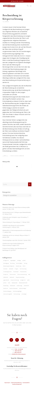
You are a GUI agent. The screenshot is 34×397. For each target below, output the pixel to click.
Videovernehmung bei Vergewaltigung (11, 222)
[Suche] (26, 6)
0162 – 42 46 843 (19, 349)
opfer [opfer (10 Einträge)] (28, 280)
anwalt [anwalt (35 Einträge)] (23, 260)
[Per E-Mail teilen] (17, 166)
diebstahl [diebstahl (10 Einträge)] (11, 268)
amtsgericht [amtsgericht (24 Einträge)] (6, 260)
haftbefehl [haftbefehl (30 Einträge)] (5, 277)
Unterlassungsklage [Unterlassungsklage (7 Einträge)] (17, 291)
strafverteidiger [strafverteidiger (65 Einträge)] (22, 288)
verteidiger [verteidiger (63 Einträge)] (24, 294)
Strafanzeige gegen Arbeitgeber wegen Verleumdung (15, 217)
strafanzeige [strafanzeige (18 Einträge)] (19, 285)
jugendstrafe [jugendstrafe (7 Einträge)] (6, 280)
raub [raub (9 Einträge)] (9, 282)
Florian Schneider (18, 155)
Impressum (7, 382)
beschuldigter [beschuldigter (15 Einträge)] (19, 263)
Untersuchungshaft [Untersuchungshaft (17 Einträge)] (7, 294)
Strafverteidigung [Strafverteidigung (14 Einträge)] (7, 291)
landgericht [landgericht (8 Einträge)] (23, 280)
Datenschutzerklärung (16, 382)
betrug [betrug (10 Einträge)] (25, 263)
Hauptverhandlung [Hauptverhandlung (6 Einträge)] (20, 277)
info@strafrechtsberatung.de (19, 354)
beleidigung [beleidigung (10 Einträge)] (6, 263)
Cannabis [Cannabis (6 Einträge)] (5, 268)
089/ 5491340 (18, 351)
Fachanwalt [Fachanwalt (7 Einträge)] (15, 271)
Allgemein (6, 21)
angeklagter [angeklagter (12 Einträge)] (13, 260)
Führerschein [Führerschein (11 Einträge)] (13, 274)
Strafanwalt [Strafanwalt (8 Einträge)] (12, 285)
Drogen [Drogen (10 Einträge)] (16, 268)
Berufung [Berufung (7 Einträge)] (12, 263)
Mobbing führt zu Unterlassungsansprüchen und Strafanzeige (17, 230)
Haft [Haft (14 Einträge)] (29, 274)
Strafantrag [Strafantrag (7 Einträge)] (5, 285)
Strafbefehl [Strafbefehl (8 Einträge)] (26, 285)
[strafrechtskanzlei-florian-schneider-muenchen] (14, 6)
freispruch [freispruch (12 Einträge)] (5, 274)
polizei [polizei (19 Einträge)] (4, 282)
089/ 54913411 (18, 352)
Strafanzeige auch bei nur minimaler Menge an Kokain (15, 235)
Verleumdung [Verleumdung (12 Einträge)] (17, 294)
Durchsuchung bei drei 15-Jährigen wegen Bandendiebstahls (17, 212)
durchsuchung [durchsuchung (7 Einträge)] (23, 268)
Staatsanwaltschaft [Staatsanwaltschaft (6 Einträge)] (23, 282)
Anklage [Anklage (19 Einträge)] (19, 260)
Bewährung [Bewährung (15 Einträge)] (18, 266)
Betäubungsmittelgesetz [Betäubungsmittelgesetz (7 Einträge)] (8, 266)
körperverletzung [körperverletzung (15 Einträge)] (15, 280)
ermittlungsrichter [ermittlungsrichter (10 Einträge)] (7, 271)
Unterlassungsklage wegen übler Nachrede (12, 240)
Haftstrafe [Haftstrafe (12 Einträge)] (12, 277)
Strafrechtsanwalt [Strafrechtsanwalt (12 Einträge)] (13, 288)
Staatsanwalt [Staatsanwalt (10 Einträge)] (14, 282)
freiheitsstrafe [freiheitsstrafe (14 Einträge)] (23, 271)
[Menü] (30, 6)
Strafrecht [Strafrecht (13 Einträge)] (5, 288)
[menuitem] (26, 6)
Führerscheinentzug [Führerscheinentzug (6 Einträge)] (22, 274)
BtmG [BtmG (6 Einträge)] (24, 266)
